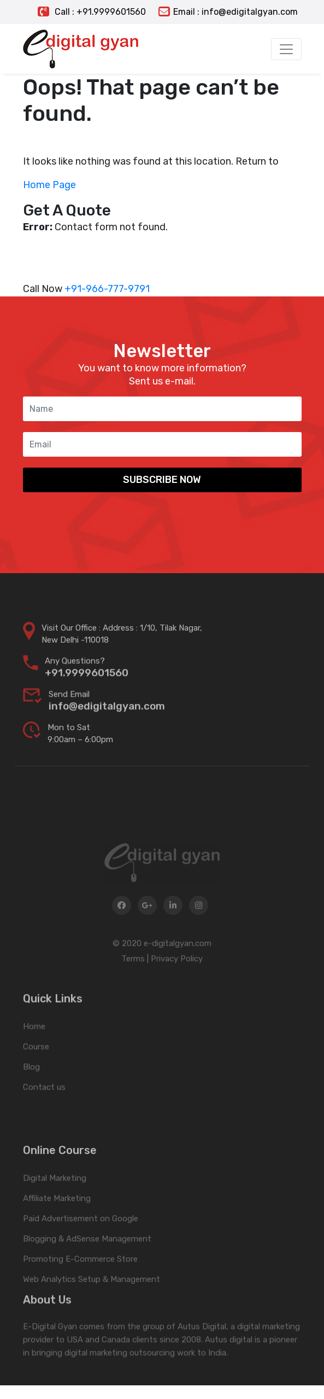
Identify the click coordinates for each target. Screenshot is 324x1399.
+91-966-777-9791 (107, 289)
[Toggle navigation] (286, 49)
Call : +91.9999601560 (92, 12)
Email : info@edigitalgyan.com (228, 12)
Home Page (49, 185)
